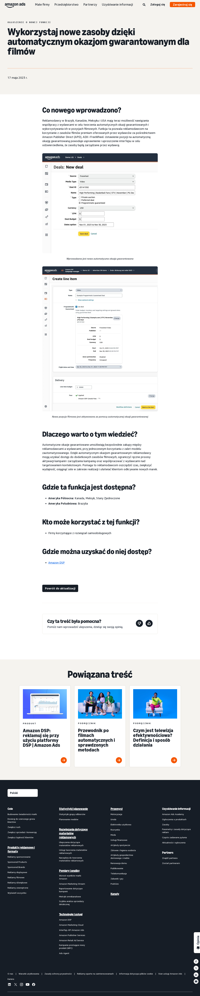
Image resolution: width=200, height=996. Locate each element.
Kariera (11, 979)
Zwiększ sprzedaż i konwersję (22, 832)
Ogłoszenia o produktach (174, 819)
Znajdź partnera (169, 858)
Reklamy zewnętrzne (18, 887)
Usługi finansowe (119, 840)
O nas (10, 973)
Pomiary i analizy (69, 870)
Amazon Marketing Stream (72, 883)
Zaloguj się (157, 4)
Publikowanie (117, 868)
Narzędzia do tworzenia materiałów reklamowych (71, 859)
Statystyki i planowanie (73, 809)
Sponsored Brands (16, 867)
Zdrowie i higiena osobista (123, 850)
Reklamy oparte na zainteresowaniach (95, 973)
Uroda (113, 819)
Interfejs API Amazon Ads (71, 930)
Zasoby (165, 824)
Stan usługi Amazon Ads (170, 973)
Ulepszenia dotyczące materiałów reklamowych (71, 844)
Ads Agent (64, 953)
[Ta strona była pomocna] (149, 624)
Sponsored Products (17, 862)
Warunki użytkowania (29, 973)
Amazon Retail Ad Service (71, 940)
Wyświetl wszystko (17, 893)
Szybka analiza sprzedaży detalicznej (71, 902)
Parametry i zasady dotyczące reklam (176, 830)
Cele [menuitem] (10, 809)
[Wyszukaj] (144, 4)
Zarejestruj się (182, 4)
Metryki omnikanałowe (70, 896)
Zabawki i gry (117, 878)
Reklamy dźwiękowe (17, 882)
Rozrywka (115, 829)
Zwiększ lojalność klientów (20, 837)
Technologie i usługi (70, 914)
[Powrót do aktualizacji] (60, 588)
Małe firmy (42, 4)
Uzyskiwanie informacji (117, 4)
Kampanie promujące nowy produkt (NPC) (72, 946)
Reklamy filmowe (16, 877)
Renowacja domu (119, 863)
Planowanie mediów (68, 819)
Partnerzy (90, 4)
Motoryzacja (116, 814)
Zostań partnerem (171, 863)
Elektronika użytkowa (121, 824)
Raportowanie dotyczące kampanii (71, 890)
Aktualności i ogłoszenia (173, 842)
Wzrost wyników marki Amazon (70, 877)
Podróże (115, 883)
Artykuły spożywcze (120, 845)
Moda (113, 834)
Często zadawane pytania (174, 837)
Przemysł (117, 809)
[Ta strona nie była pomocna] (139, 624)
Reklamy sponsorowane (19, 856)
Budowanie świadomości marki (22, 814)
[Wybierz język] (23, 793)
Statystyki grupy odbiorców (72, 814)
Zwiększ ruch (14, 827)
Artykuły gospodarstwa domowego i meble (122, 856)
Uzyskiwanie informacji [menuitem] (176, 809)
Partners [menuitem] (167, 852)
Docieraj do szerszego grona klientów (21, 820)
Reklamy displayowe (17, 872)
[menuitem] (23, 880)
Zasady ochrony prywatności (58, 973)
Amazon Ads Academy (173, 814)
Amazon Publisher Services (72, 935)
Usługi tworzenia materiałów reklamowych (73, 851)
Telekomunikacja (119, 873)
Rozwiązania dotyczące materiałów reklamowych (73, 833)
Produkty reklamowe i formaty (21, 849)
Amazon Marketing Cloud (71, 925)
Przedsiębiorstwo (66, 4)
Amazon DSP (56, 562)
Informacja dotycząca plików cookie (136, 973)
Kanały (115, 894)
